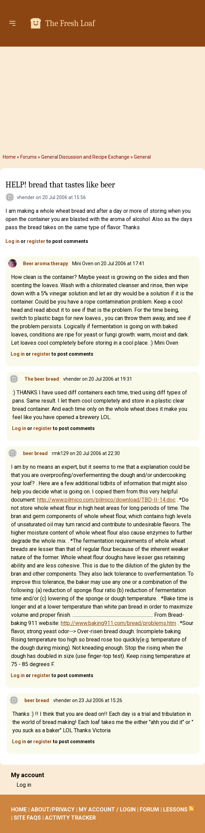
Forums (28, 157)
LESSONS (175, 809)
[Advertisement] (102, 100)
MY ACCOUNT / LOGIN (107, 809)
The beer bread (41, 379)
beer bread (35, 453)
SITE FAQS (27, 817)
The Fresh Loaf (70, 23)
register (36, 241)
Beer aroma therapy (45, 263)
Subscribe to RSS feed (191, 808)
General (142, 157)
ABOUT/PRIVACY (53, 809)
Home (9, 157)
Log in (12, 241)
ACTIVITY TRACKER (70, 817)
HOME (19, 809)
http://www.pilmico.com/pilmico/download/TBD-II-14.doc (106, 500)
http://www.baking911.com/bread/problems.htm (118, 623)
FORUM (149, 809)
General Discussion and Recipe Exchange (85, 157)
